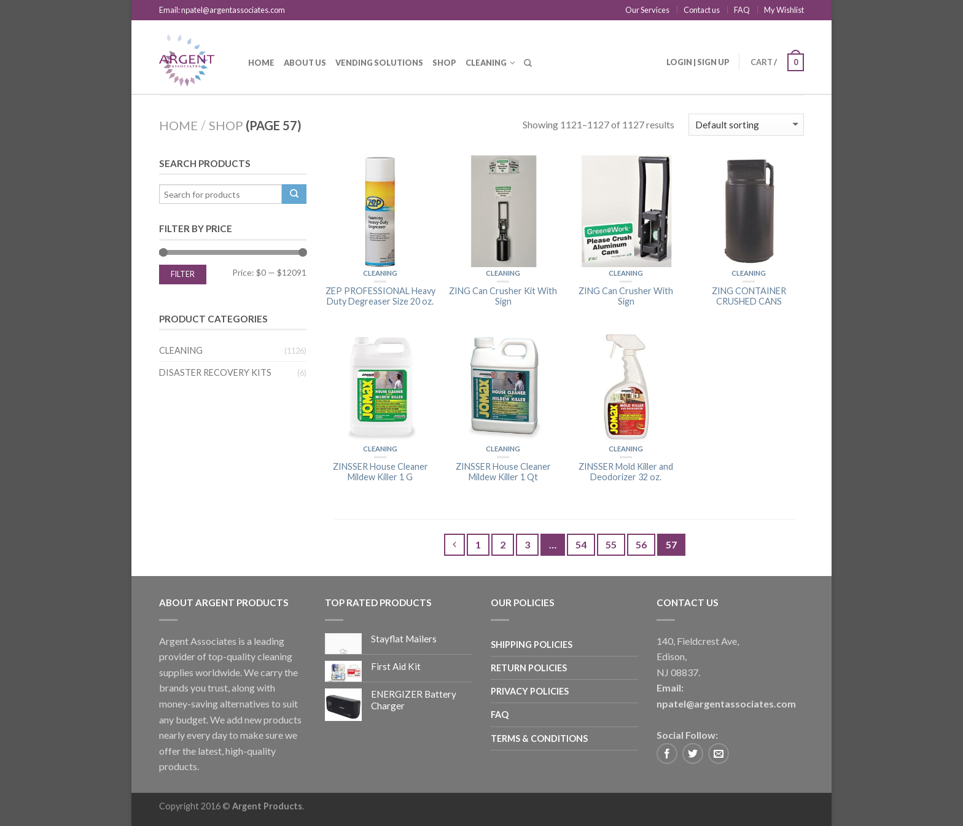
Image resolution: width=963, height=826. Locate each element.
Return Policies (529, 668)
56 (641, 544)
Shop (444, 63)
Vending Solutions (379, 63)
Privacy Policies (530, 691)
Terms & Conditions (539, 738)
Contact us (702, 10)
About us (305, 63)
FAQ (742, 10)
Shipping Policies (531, 644)
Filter (183, 274)
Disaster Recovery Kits (215, 372)
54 (581, 544)
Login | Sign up (698, 62)
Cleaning (486, 63)
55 (611, 544)
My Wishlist (784, 10)
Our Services (647, 10)
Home (261, 63)
